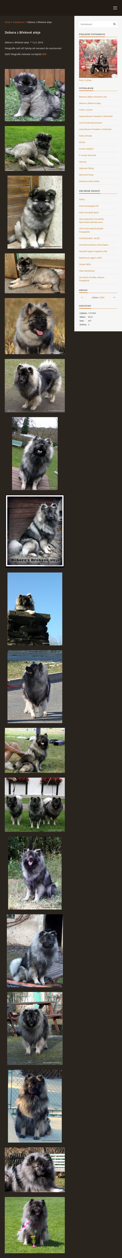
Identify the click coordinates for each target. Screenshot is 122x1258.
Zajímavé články (86, 168)
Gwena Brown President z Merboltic (96, 116)
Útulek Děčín (85, 264)
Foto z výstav (85, 80)
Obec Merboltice (87, 270)
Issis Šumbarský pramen (90, 122)
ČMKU (82, 199)
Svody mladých (86, 148)
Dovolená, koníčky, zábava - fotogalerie (92, 279)
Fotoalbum (18, 22)
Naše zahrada (85, 135)
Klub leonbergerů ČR (88, 206)
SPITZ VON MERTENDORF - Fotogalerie (91, 230)
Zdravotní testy (86, 174)
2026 (102, 297)
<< (82, 297)
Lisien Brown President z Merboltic (95, 129)
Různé (82, 142)
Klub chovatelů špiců (89, 212)
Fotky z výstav (86, 109)
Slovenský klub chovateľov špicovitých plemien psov (91, 221)
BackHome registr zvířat (90, 257)
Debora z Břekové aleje (90, 103)
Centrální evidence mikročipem (93, 244)
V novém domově (87, 155)
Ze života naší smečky (89, 181)
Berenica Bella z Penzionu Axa (93, 96)
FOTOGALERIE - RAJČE (89, 238)
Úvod (7, 22)
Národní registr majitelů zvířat (93, 251)
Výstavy (83, 161)
